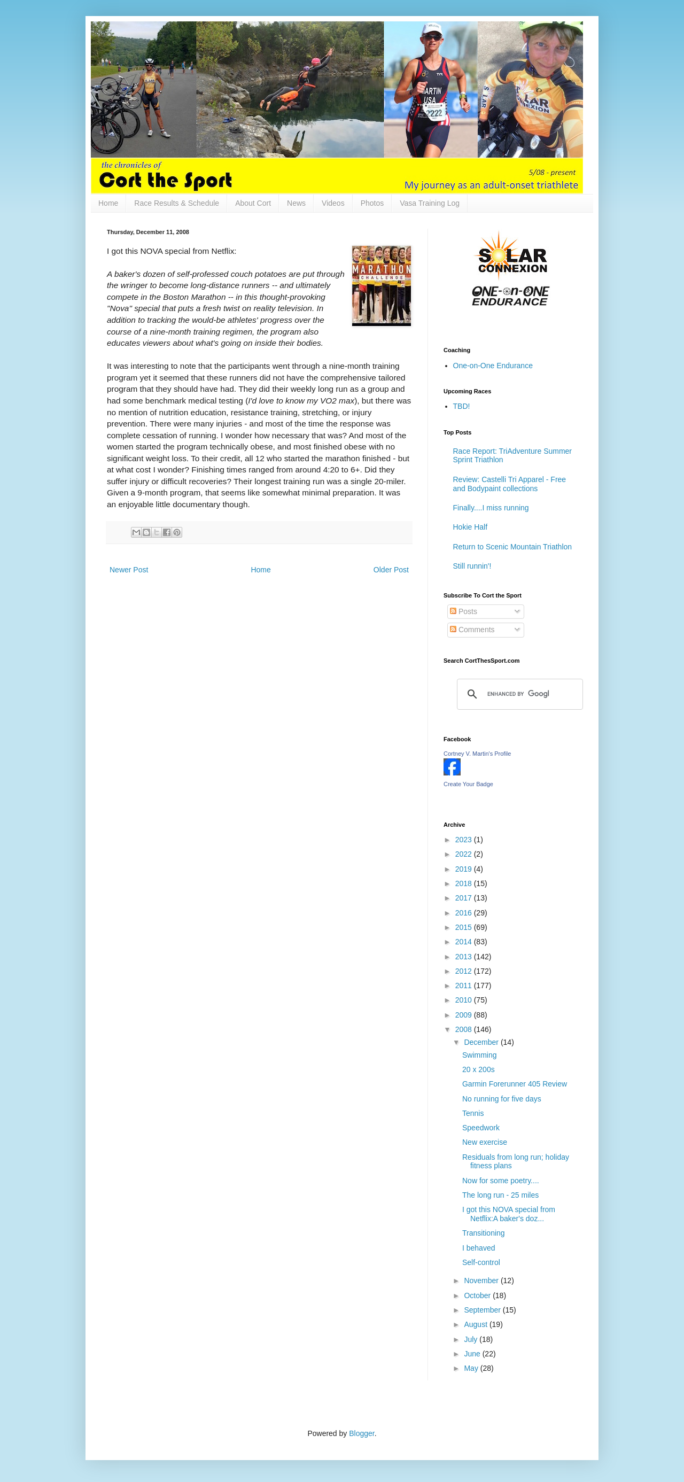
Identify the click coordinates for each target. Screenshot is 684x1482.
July (471, 1339)
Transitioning (483, 1233)
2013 (464, 956)
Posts (463, 611)
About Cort (253, 203)
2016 (464, 913)
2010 (464, 1000)
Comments (472, 629)
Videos (333, 203)
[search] (518, 694)
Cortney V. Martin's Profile (477, 753)
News (296, 203)
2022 (464, 854)
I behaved (478, 1248)
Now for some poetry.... (500, 1180)
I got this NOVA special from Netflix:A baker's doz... (508, 1214)
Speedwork (481, 1127)
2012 (464, 971)
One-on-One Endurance (493, 365)
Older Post (391, 569)
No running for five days (501, 1099)
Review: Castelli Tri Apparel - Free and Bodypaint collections (509, 484)
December (482, 1042)
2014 (464, 941)
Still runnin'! (472, 566)
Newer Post (129, 569)
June (473, 1353)
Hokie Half (470, 527)
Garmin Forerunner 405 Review (514, 1084)
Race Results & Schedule (176, 203)
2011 (464, 985)
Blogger (361, 1433)
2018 (464, 883)
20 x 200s (478, 1069)
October (478, 1295)
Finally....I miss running (491, 507)
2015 (464, 927)
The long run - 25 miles (500, 1195)
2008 (464, 1029)
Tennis (473, 1113)
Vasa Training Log (430, 203)
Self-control (481, 1262)
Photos (372, 203)
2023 (464, 839)
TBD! (461, 406)
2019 (464, 869)
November (482, 1280)
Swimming (479, 1055)
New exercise (484, 1142)
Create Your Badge (468, 784)
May (472, 1368)
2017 (464, 898)
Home (108, 203)
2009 (464, 1015)
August (476, 1324)
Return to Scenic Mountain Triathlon (512, 546)
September (483, 1310)
